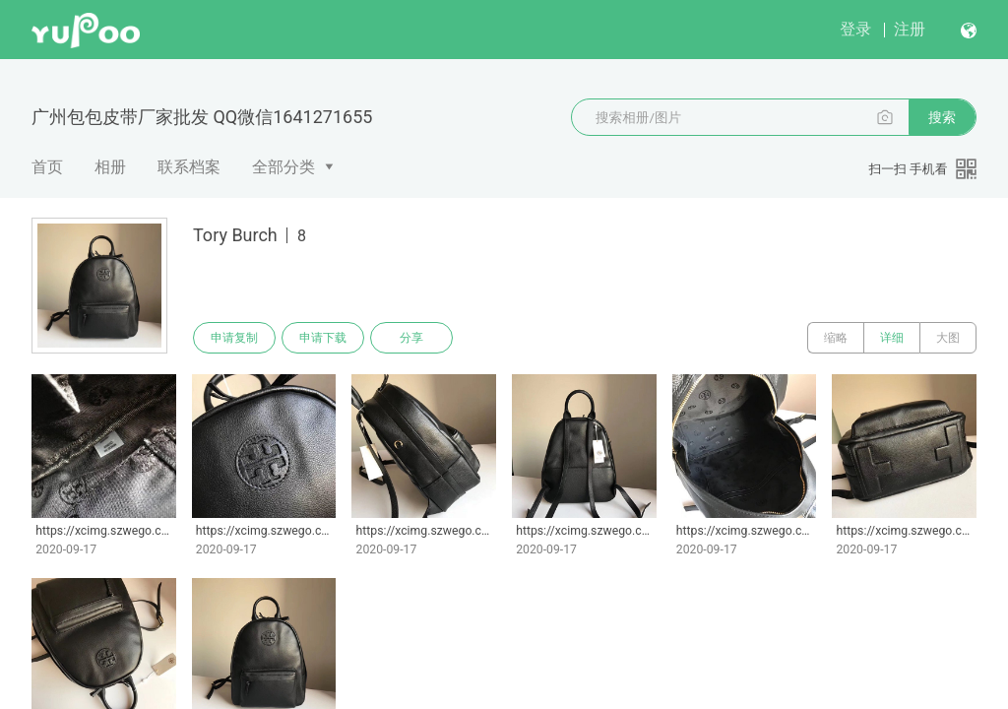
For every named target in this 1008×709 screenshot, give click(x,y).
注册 (909, 29)
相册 (110, 167)
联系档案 (189, 167)
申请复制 (234, 338)
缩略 (836, 338)
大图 (948, 338)
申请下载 (322, 338)
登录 (855, 29)
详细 (892, 338)
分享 (411, 338)
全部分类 (283, 167)
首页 (47, 167)
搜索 (942, 117)
